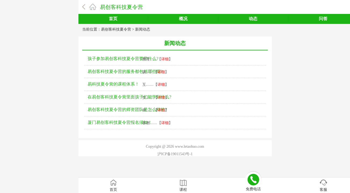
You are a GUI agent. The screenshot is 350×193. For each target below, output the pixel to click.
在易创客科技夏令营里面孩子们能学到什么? (129, 97)
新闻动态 (142, 29)
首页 (113, 18)
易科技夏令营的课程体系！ (113, 84)
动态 (253, 18)
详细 (165, 59)
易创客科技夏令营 (121, 7)
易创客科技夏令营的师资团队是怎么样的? (127, 109)
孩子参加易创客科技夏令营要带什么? (123, 58)
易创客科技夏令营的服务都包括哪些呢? (125, 71)
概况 (183, 18)
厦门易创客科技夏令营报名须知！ (120, 122)
